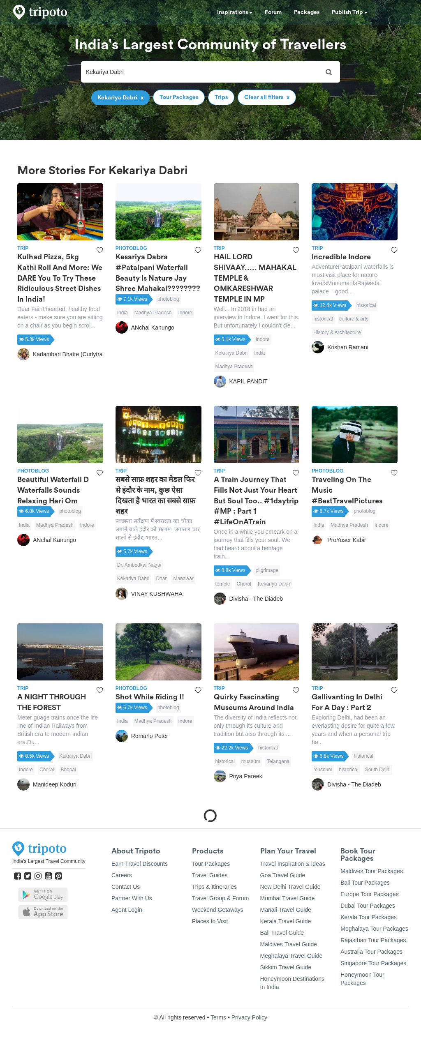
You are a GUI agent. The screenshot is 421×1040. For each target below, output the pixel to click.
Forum (273, 12)
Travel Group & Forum (220, 898)
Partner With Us (131, 898)
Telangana (278, 761)
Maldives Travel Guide (288, 944)
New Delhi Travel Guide (290, 886)
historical (366, 305)
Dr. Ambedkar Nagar (139, 565)
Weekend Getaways (217, 909)
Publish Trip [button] (350, 12)
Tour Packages (211, 863)
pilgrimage (267, 570)
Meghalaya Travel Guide (291, 955)
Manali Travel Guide (286, 909)
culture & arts (354, 319)
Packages (306, 12)
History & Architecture (337, 332)
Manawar (183, 578)
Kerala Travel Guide (285, 921)
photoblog (168, 299)
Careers (121, 875)
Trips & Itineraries (214, 886)
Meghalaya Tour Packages (374, 928)
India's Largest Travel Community (49, 861)
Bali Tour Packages (365, 882)
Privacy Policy (249, 1017)
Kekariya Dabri (231, 353)
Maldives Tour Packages (371, 871)
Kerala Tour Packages (368, 917)
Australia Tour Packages (371, 951)
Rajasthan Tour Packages (373, 940)
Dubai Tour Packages (367, 905)
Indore (185, 313)
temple (222, 584)
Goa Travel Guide (282, 875)
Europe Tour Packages (369, 894)
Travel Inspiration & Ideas (292, 863)
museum (250, 761)
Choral (244, 584)
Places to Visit (210, 921)
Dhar (161, 578)
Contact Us (125, 886)
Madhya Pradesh (153, 313)
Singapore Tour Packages (373, 963)
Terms (218, 1017)
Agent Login (126, 909)
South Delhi (378, 770)
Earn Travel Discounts (139, 863)
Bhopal (68, 770)
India (122, 313)
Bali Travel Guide (282, 932)
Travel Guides (210, 875)
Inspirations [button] (234, 12)
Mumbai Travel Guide (287, 898)
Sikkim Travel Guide (285, 967)
